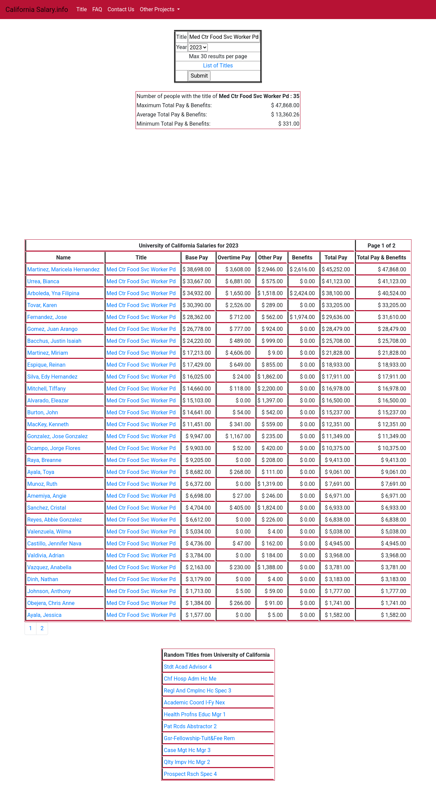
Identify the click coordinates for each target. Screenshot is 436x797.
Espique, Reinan (46, 365)
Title (81, 9)
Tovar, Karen (42, 305)
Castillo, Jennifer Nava (54, 543)
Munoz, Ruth (42, 484)
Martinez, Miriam (47, 353)
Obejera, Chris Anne (51, 603)
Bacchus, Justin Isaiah (54, 341)
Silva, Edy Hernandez (52, 376)
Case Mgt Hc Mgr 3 (187, 750)
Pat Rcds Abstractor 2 (190, 726)
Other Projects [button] (158, 9)
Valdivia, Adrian (45, 555)
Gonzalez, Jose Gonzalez (57, 436)
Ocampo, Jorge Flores (53, 448)
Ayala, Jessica (44, 615)
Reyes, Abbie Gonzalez (54, 519)
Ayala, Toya (40, 472)
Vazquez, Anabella (49, 567)
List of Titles (218, 65)
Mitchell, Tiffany (46, 388)
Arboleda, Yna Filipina (53, 293)
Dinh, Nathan (42, 579)
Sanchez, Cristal (46, 508)
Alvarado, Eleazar (48, 400)
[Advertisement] (218, 188)
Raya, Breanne (44, 460)
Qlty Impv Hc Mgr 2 (187, 762)
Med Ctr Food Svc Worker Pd (141, 269)
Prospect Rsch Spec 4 (190, 774)
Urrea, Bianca (43, 281)
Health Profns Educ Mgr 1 (195, 714)
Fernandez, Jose (47, 317)
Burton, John (42, 412)
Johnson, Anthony (49, 591)
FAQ (97, 9)
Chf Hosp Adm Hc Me (190, 678)
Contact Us (121, 9)
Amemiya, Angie (46, 496)
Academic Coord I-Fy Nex (194, 702)
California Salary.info (36, 9)
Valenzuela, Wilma (49, 531)
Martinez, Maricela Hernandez (63, 269)
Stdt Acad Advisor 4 (188, 667)
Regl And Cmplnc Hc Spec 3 (197, 690)
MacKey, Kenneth (48, 424)
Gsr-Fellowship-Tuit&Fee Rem (199, 738)
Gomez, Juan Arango (52, 329)
